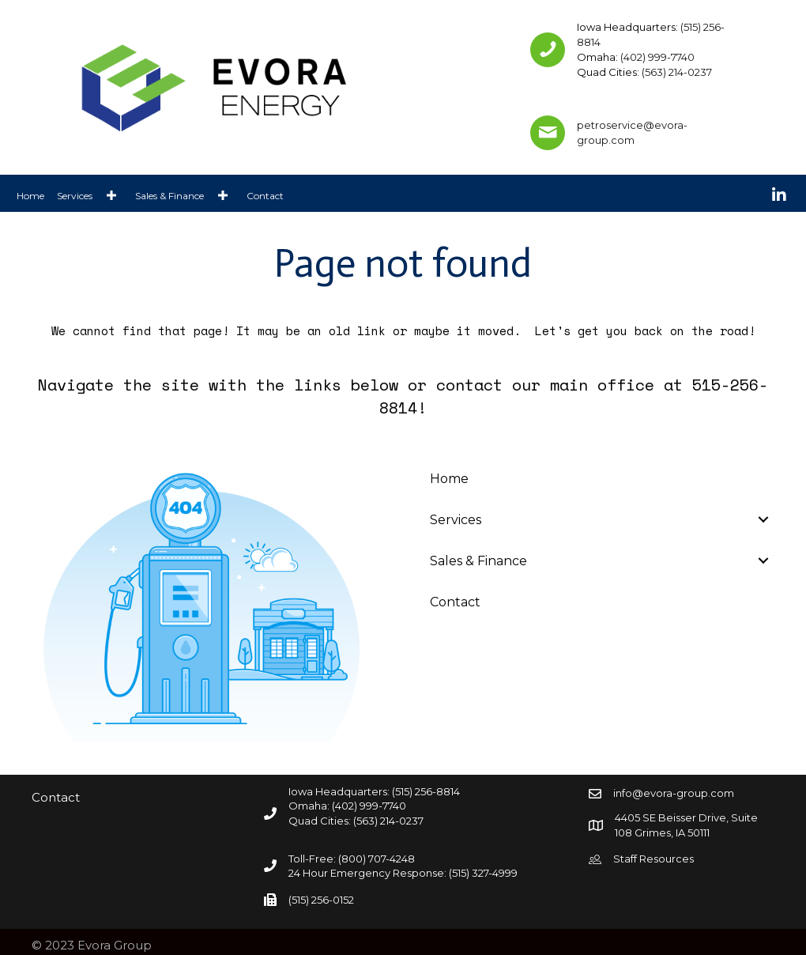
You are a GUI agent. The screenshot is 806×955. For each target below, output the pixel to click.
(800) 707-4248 (376, 858)
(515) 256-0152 (321, 899)
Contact (455, 602)
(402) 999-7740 (657, 57)
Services (455, 519)
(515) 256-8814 (426, 791)
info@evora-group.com (673, 793)
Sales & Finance (478, 560)
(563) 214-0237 (677, 72)
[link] (30, 195)
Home (449, 478)
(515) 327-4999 (483, 872)
